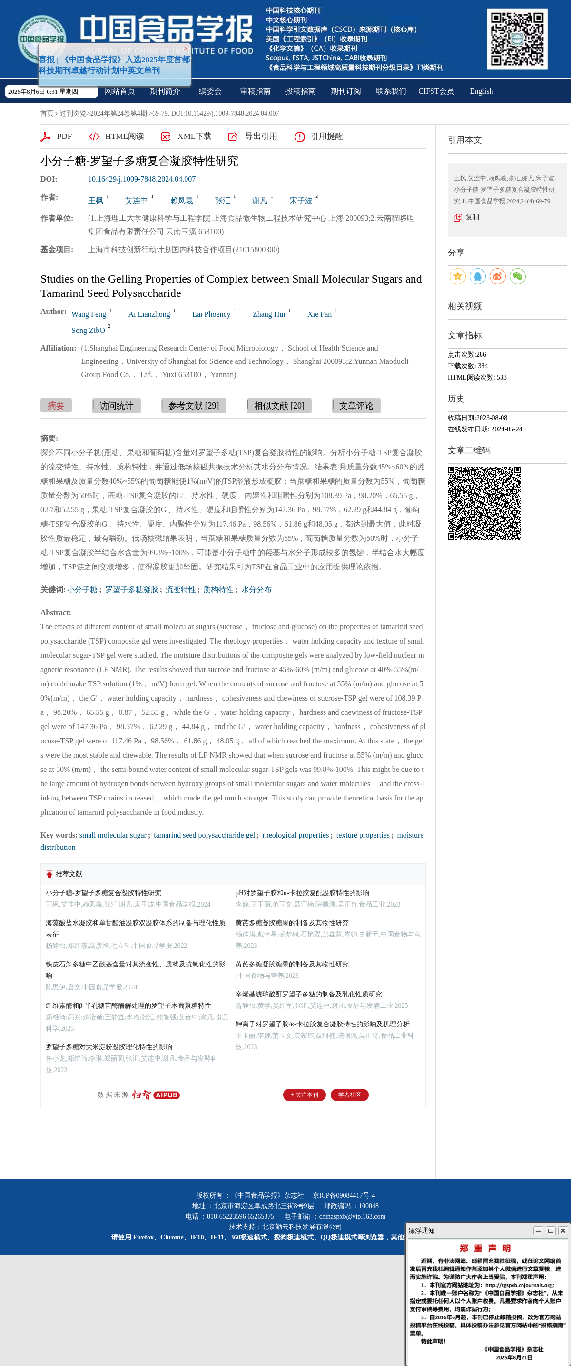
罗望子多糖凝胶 (130, 589)
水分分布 (255, 589)
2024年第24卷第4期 (118, 113)
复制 (472, 217)
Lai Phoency (211, 314)
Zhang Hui (269, 314)
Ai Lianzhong (149, 314)
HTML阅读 (124, 136)
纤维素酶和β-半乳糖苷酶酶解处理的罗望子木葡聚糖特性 (128, 1005)
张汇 (222, 200)
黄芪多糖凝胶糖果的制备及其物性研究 (292, 923)
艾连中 (136, 200)
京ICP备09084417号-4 (344, 1195)
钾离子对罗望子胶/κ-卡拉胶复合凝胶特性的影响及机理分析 (323, 1024)
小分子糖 (82, 589)
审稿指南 (255, 91)
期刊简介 (165, 91)
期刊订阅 (346, 91)
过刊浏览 (73, 113)
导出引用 (261, 136)
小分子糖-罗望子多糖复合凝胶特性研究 (103, 893)
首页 (47, 113)
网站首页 (120, 91)
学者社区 (349, 1095)
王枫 (95, 200)
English (481, 91)
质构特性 (217, 589)
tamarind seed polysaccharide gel (203, 835)
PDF (64, 136)
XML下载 (194, 136)
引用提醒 (327, 136)
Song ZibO (88, 330)
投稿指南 (301, 91)
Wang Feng (88, 314)
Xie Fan (319, 314)
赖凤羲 (181, 200)
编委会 (210, 91)
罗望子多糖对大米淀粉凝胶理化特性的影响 (109, 1047)
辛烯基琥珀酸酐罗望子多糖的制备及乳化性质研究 (309, 994)
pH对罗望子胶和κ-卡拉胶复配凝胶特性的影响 (302, 893)
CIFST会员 (436, 91)
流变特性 (180, 589)
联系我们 (391, 91)
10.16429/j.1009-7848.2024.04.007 (142, 179)
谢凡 (259, 200)
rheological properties (294, 835)
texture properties (362, 835)
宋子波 (301, 200)
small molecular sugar (113, 835)
